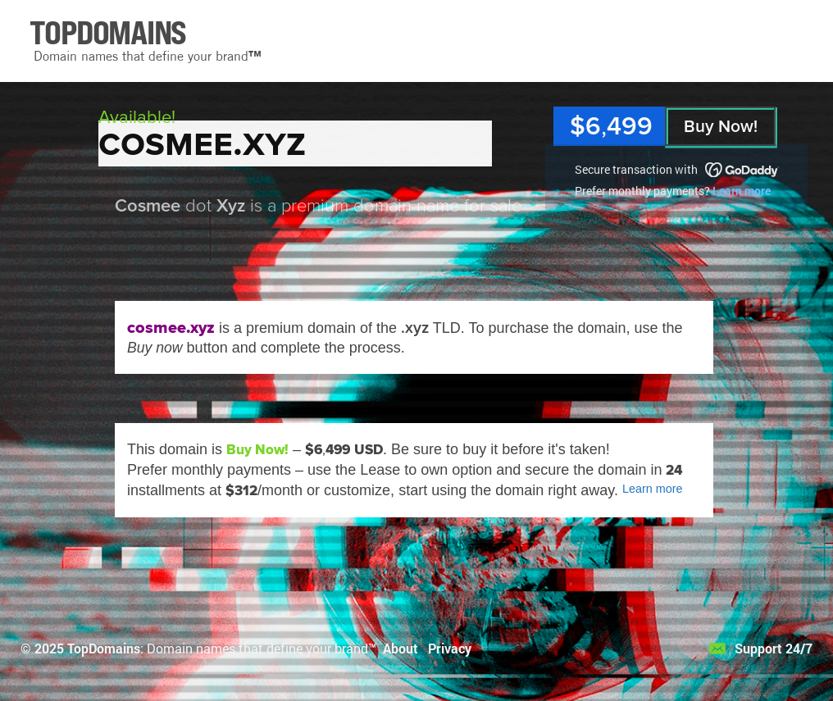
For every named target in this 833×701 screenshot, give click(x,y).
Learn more (741, 190)
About (400, 648)
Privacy (449, 648)
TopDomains (103, 648)
